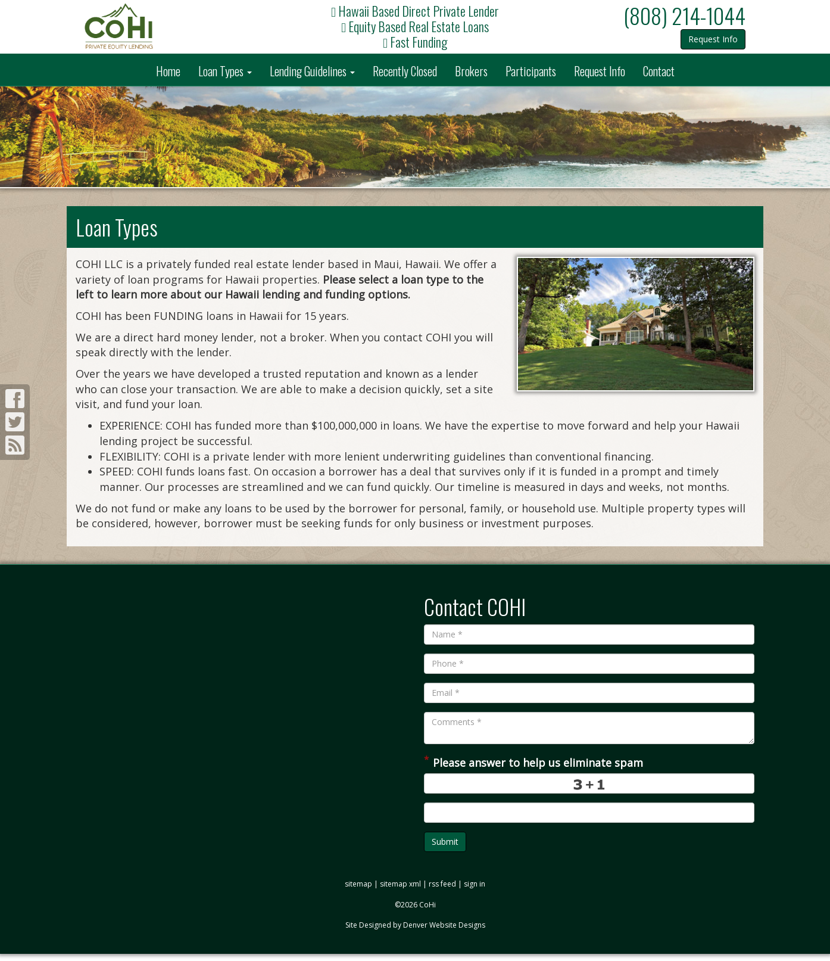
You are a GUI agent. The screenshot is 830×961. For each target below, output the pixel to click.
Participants (531, 71)
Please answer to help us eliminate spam (533, 761)
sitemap (358, 884)
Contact (659, 71)
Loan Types (225, 71)
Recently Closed (405, 71)
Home (168, 71)
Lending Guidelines (312, 71)
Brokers (471, 71)
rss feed (442, 884)
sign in (474, 884)
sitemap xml (400, 884)
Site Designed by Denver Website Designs (415, 925)
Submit (445, 841)
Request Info (713, 39)
